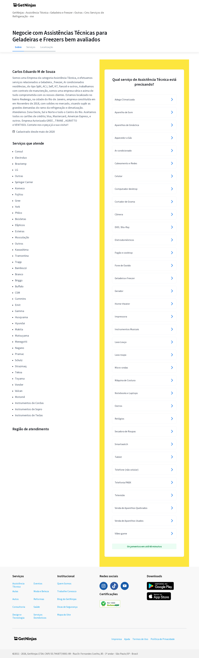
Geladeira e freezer (61, 12)
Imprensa (116, 639)
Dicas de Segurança (67, 606)
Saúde (37, 606)
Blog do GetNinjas (66, 599)
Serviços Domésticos (40, 616)
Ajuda (127, 639)
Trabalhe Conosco (66, 591)
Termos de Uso (140, 639)
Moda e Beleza (41, 591)
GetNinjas (18, 12)
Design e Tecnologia (18, 616)
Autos (15, 599)
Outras (78, 12)
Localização (46, 47)
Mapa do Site (64, 614)
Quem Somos (64, 583)
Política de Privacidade (163, 639)
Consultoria (18, 606)
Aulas (15, 591)
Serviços (30, 47)
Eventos (38, 583)
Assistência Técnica (37, 12)
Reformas (39, 599)
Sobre (18, 47)
